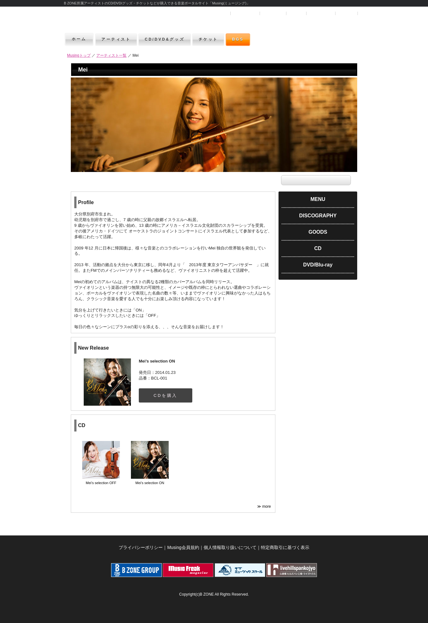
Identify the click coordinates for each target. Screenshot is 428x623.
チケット (214, 39)
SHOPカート (320, 13)
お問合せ (346, 13)
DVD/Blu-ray (317, 264)
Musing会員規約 (183, 547)
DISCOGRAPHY (317, 215)
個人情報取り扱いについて (230, 547)
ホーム (79, 39)
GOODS (317, 232)
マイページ (272, 13)
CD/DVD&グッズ (168, 39)
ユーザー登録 (244, 13)
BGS (245, 39)
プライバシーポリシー (141, 547)
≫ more (264, 506)
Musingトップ (79, 55)
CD (317, 248)
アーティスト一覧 (111, 55)
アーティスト (117, 39)
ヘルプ (296, 13)
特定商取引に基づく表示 (285, 547)
